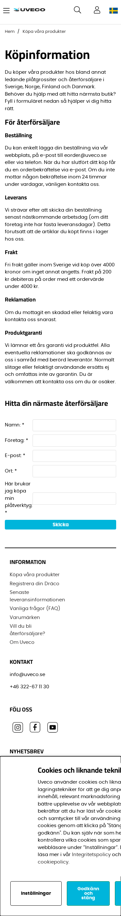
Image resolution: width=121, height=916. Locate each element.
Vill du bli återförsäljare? (27, 630)
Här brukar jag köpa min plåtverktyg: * (19, 498)
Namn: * (14, 425)
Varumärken (25, 617)
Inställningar (36, 893)
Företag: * (16, 440)
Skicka (61, 524)
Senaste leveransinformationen (37, 596)
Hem (10, 32)
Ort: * (11, 471)
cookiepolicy (53, 862)
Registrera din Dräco (34, 583)
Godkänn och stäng (88, 893)
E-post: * (15, 455)
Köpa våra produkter (44, 32)
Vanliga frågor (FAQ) (35, 608)
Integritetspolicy (91, 854)
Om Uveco (22, 642)
